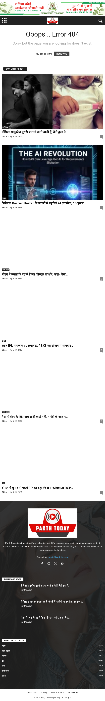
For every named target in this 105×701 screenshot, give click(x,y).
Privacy (44, 692)
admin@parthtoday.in (58, 557)
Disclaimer (32, 692)
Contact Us (73, 692)
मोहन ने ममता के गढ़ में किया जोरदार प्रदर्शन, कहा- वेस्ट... (35, 274)
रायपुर (4, 656)
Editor (4, 136)
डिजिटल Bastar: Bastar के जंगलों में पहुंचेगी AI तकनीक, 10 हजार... (44, 203)
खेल (3, 341)
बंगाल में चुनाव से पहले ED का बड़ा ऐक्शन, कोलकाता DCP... (37, 488)
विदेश (4, 676)
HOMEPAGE (61, 54)
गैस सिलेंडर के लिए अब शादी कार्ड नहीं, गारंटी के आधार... (35, 416)
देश (3, 483)
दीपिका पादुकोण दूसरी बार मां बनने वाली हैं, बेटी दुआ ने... (35, 132)
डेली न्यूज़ (5, 671)
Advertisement (57, 692)
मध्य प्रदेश (5, 269)
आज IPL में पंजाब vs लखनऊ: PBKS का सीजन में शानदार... (37, 345)
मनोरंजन (5, 127)
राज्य (4, 198)
